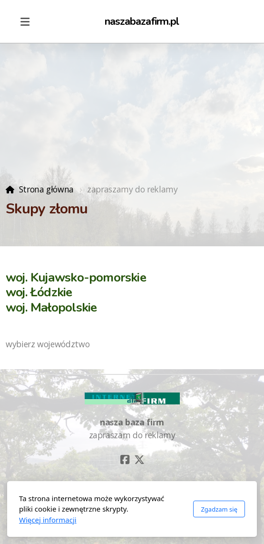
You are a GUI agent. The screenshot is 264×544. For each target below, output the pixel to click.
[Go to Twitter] (139, 460)
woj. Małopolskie (51, 307)
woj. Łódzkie (39, 292)
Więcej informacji (48, 519)
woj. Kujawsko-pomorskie (76, 277)
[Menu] (24, 21)
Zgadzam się (219, 509)
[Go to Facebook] (125, 460)
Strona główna (46, 189)
